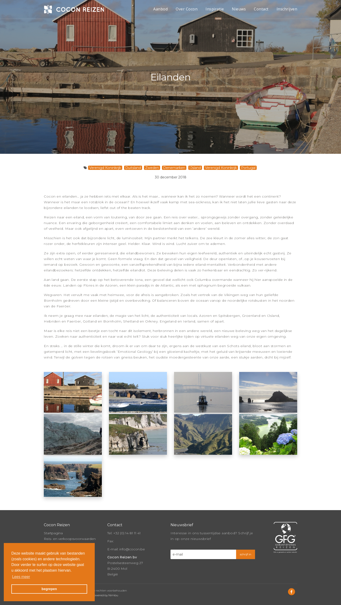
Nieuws (239, 9)
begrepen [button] (49, 589)
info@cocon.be (132, 545)
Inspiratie (215, 9)
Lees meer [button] (21, 577)
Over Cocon (186, 9)
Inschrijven (287, 9)
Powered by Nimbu (105, 590)
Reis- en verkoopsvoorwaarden (70, 534)
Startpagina (53, 528)
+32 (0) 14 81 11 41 (127, 528)
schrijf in (245, 550)
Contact (261, 9)
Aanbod (160, 9)
